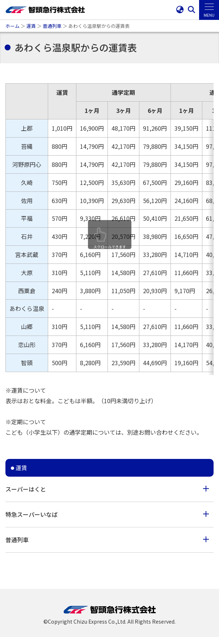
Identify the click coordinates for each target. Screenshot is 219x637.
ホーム (12, 25)
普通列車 (52, 25)
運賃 (31, 25)
